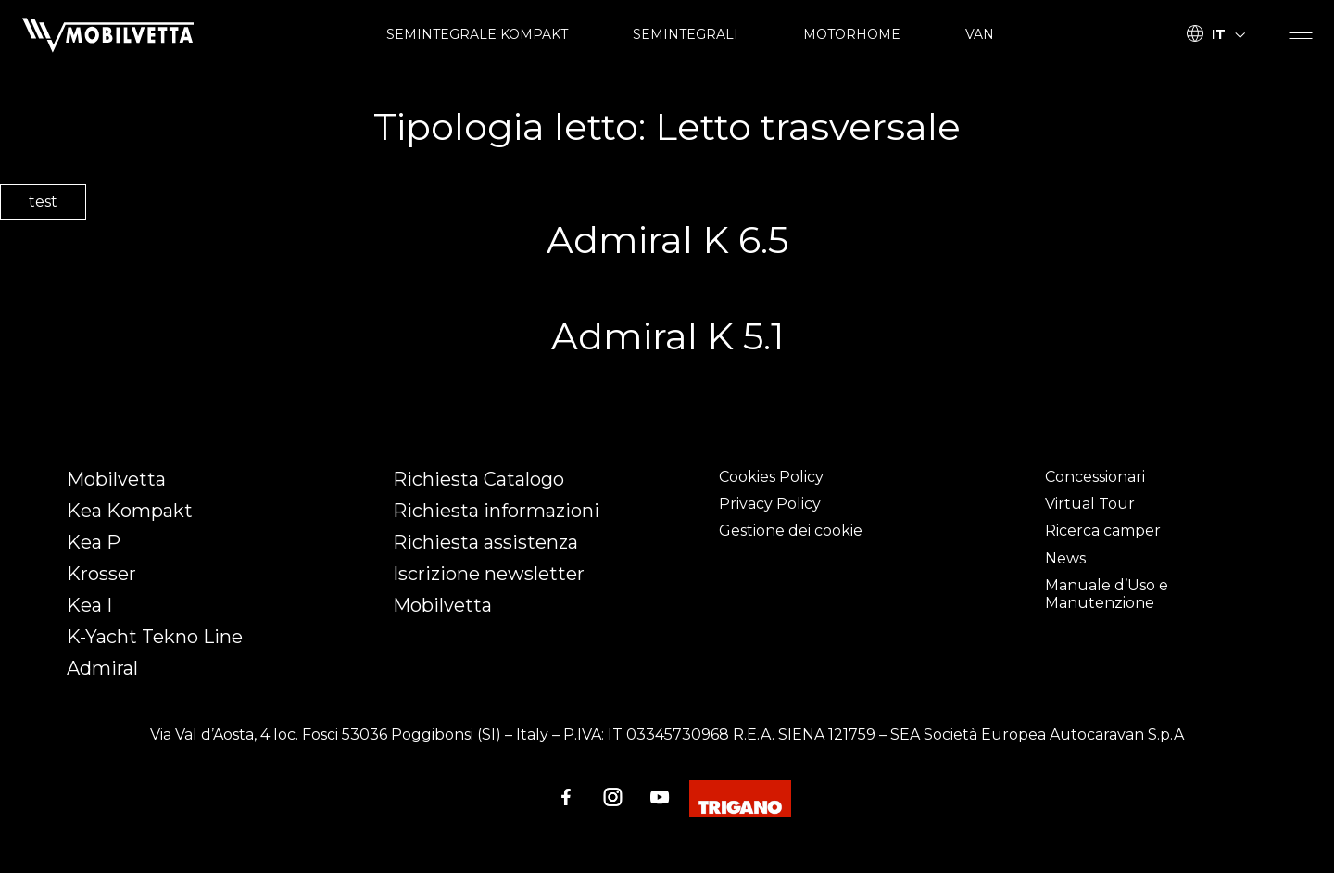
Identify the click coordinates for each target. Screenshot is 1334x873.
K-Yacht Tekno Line (155, 637)
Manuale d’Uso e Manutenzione (1106, 594)
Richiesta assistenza (485, 542)
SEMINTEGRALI (685, 34)
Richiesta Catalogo (478, 479)
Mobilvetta (116, 479)
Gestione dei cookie (790, 530)
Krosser (101, 574)
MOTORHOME (851, 34)
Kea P (93, 542)
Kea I (89, 605)
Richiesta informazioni (496, 511)
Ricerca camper (1103, 530)
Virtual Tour (1090, 503)
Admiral (102, 668)
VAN (979, 34)
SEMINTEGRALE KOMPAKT (477, 34)
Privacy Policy (770, 503)
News (1065, 558)
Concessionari (1095, 477)
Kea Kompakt (130, 511)
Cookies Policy (771, 477)
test (43, 201)
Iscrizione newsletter (489, 574)
